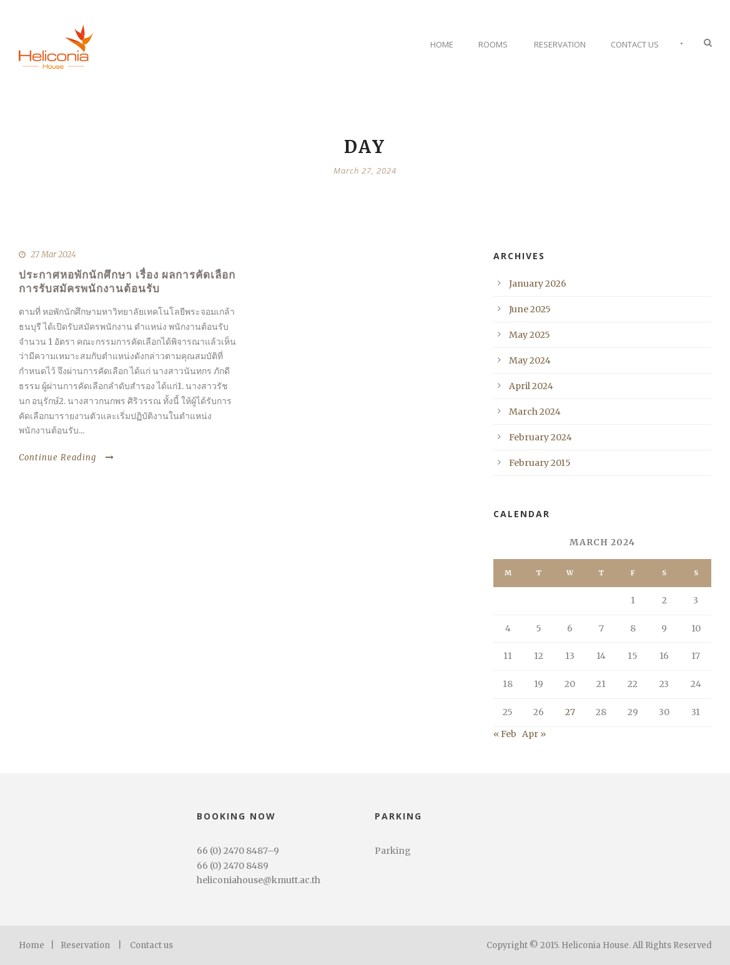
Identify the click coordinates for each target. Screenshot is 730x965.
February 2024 (540, 437)
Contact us (151, 945)
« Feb (504, 734)
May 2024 (530, 360)
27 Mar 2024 (53, 254)
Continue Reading (66, 457)
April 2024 (531, 386)
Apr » (534, 734)
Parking (393, 850)
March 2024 (535, 411)
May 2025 (529, 334)
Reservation (560, 44)
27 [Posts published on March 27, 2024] (570, 712)
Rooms (493, 44)
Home (441, 44)
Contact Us (635, 44)
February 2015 (540, 462)
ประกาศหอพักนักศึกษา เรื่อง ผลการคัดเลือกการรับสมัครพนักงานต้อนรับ (127, 281)
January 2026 (537, 283)
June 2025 (530, 309)
